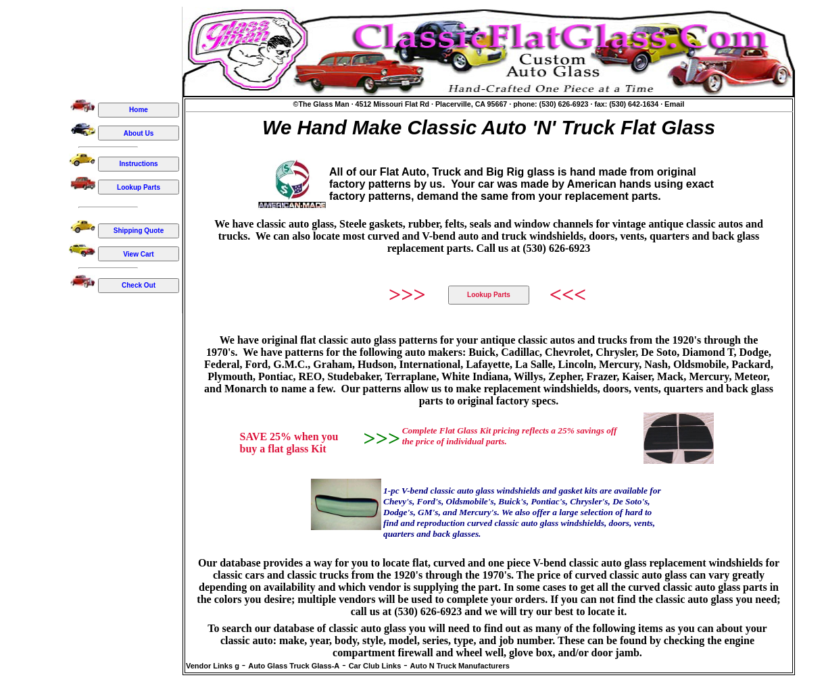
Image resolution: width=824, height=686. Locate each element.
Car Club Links (375, 666)
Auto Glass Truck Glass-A (293, 666)
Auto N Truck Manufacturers (460, 666)
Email (674, 104)
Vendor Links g (212, 666)
